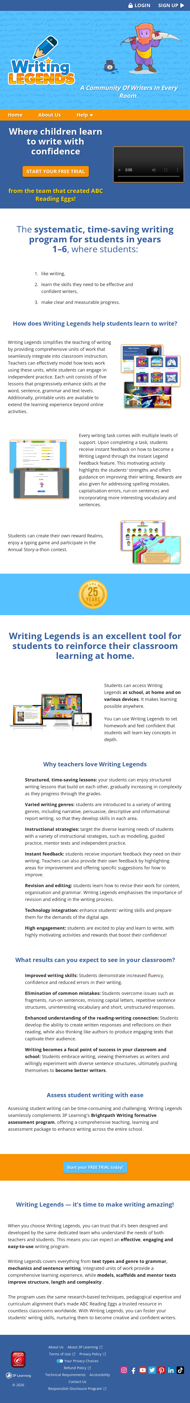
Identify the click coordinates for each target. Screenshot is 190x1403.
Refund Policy (77, 1367)
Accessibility (100, 1374)
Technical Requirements (65, 1374)
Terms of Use (62, 1354)
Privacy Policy (92, 1354)
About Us (49, 114)
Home (15, 114)
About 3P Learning (85, 1347)
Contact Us (77, 1381)
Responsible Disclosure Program (77, 1388)
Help (85, 114)
